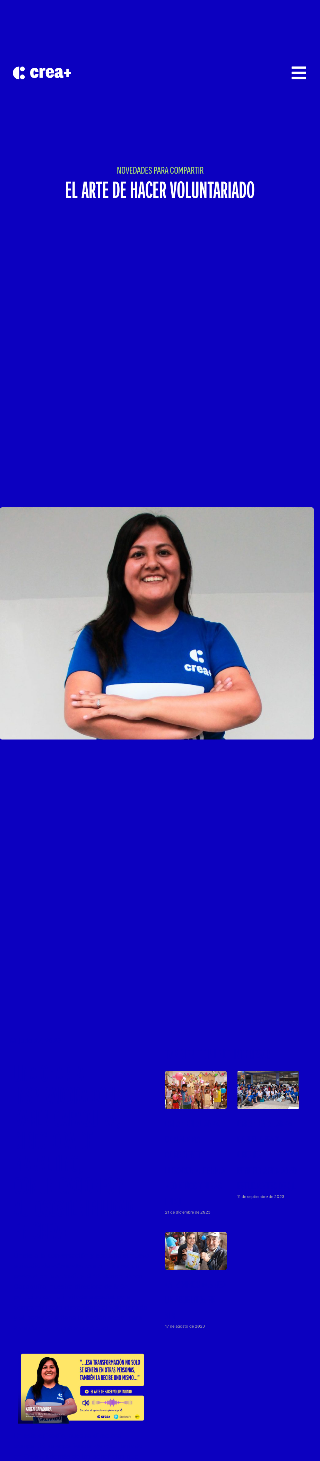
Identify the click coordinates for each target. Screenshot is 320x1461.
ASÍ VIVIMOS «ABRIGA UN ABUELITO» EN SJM (195, 1300)
